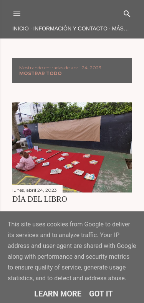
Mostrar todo (40, 73)
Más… (120, 28)
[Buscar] (127, 12)
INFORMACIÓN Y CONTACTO (70, 28)
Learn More (57, 293)
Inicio (20, 28)
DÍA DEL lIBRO (39, 199)
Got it (101, 293)
